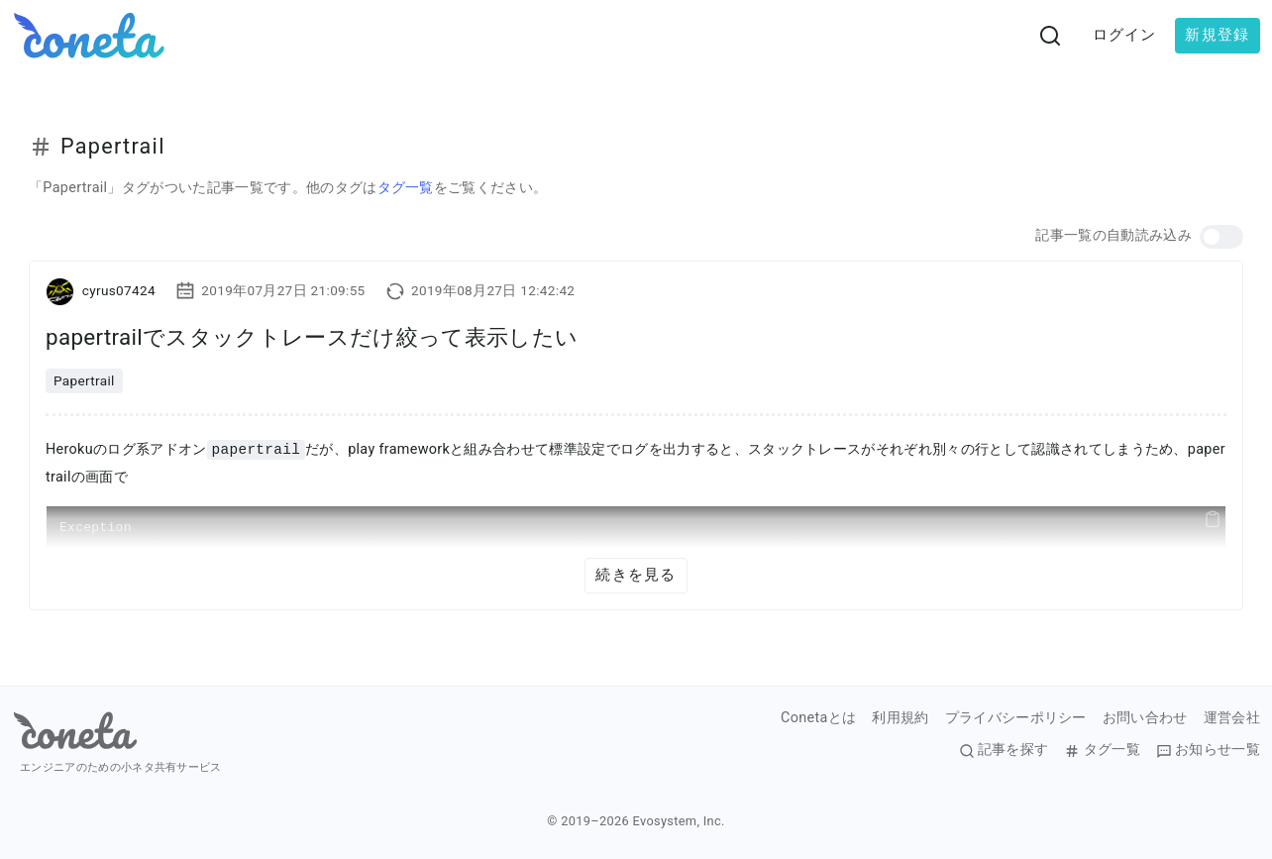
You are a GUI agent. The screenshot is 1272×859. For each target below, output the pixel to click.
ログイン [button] (1125, 35)
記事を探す (1004, 750)
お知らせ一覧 (1208, 750)
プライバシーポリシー (1016, 718)
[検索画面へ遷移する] (1050, 35)
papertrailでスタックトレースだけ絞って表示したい (312, 337)
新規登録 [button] (1217, 35)
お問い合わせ (1145, 718)
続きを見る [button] (635, 575)
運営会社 (1232, 718)
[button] (1221, 237)
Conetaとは (818, 718)
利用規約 (900, 718)
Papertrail (84, 380)
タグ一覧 (405, 187)
